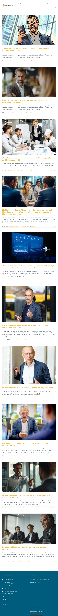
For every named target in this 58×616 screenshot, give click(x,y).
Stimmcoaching (17, 170)
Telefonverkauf (28, 60)
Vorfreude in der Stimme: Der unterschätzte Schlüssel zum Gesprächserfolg (25, 444)
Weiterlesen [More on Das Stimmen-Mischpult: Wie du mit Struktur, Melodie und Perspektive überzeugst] (53, 339)
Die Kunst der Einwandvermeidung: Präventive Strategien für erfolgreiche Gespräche (26, 496)
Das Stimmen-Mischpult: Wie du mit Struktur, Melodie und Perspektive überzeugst (25, 326)
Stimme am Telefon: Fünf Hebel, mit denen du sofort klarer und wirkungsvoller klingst (27, 49)
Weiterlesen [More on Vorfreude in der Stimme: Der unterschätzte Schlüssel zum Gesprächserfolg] (53, 455)
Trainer (35, 611)
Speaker (32, 611)
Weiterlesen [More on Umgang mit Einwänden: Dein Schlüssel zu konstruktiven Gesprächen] (53, 561)
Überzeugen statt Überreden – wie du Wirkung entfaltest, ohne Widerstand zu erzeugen (27, 101)
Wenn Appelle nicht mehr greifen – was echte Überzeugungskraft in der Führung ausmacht (28, 159)
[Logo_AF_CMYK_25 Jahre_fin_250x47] (7, 5)
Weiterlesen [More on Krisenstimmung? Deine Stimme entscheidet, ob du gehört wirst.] (53, 398)
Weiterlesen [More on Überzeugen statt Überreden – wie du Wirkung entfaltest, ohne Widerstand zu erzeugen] (53, 112)
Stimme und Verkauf (21, 60)
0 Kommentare (35, 60)
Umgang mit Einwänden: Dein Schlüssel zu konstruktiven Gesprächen (24, 548)
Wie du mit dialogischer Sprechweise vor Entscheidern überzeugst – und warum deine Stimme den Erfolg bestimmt (28, 267)
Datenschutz (5, 599)
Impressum (4, 597)
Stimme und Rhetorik (25, 112)
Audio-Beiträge (13, 60)
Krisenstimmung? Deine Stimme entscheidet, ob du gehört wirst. (27, 387)
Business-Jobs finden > (35, 582)
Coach (39, 611)
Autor (42, 611)
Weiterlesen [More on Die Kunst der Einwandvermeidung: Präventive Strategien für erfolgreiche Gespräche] (53, 507)
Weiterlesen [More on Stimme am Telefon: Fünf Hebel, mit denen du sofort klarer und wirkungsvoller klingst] (53, 60)
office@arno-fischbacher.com (10, 591)
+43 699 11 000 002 (7, 590)
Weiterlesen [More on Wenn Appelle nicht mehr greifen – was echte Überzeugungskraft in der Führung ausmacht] (53, 170)
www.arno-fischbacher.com (10, 593)
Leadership (18, 112)
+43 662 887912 (7, 588)
